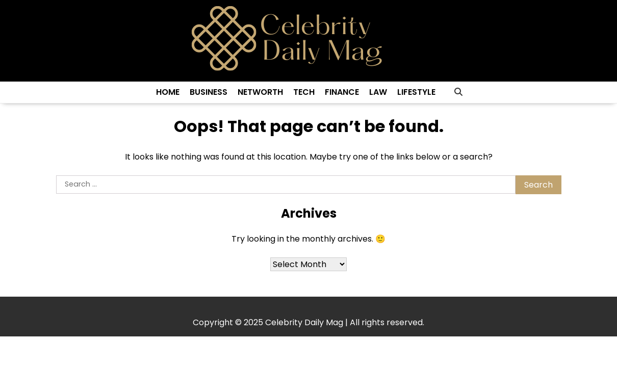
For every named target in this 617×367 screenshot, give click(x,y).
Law (378, 92)
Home (167, 92)
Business (208, 92)
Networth (260, 92)
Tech (304, 92)
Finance (342, 92)
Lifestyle (416, 92)
